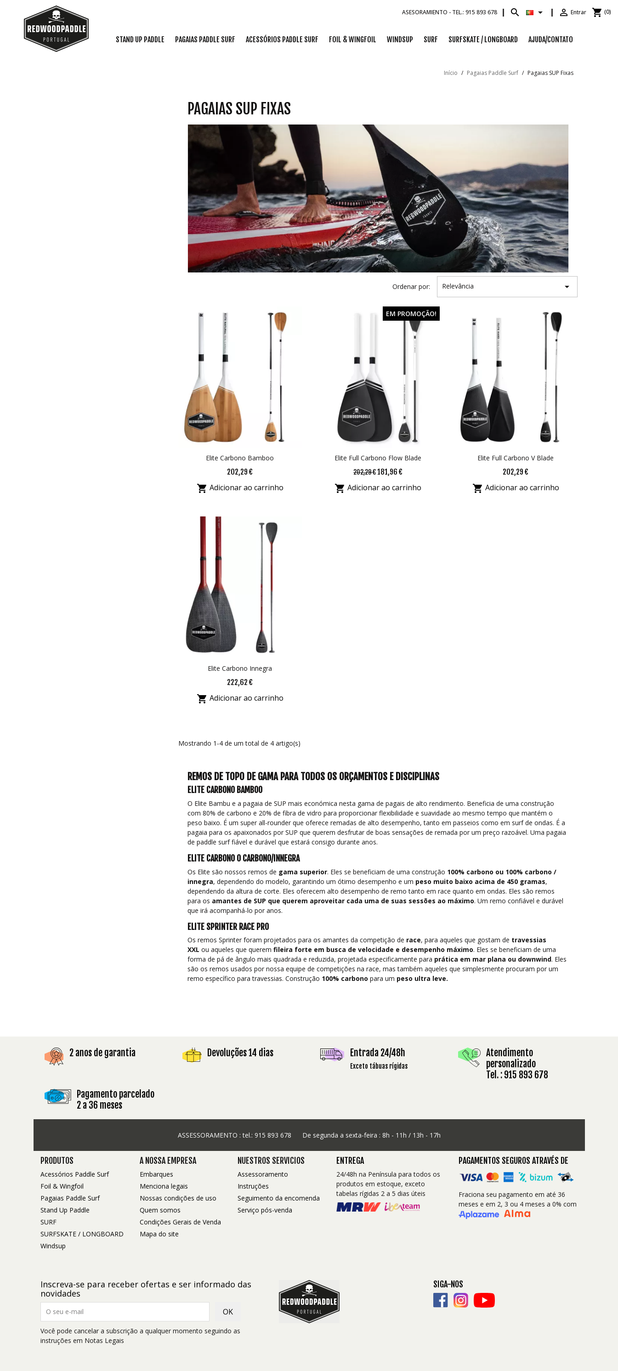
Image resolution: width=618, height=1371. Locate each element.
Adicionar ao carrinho (240, 488)
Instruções (253, 1186)
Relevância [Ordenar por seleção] (507, 286)
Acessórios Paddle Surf (282, 39)
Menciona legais (164, 1186)
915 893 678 (273, 1135)
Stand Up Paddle (140, 39)
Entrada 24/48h (377, 1053)
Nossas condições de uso (178, 1198)
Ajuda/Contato (550, 39)
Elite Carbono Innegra (240, 668)
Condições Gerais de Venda (180, 1222)
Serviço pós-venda (265, 1210)
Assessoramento (263, 1174)
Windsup (400, 39)
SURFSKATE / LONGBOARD (483, 39)
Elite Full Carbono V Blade (515, 457)
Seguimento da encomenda (279, 1198)
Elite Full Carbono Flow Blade (378, 457)
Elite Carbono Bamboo (240, 457)
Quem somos (160, 1210)
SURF (431, 39)
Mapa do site (159, 1233)
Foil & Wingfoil (352, 39)
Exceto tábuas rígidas (379, 1066)
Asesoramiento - (449, 12)
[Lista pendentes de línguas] (536, 12)
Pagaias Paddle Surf (205, 39)
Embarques (156, 1174)
